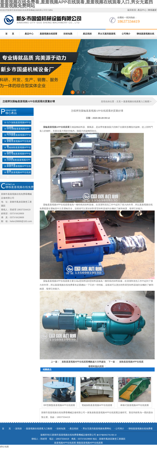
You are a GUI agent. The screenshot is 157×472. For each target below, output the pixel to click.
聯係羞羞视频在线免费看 (145, 35)
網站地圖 (4, 446)
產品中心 (142, 10)
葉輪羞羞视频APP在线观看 (19, 143)
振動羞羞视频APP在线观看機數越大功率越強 (84, 361)
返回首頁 (131, 10)
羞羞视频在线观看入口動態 (48, 35)
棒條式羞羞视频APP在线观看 (19, 168)
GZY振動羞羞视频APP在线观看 (19, 124)
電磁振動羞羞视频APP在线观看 (19, 149)
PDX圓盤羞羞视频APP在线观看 (19, 137)
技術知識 (67, 34)
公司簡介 (126, 34)
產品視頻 (87, 34)
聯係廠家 (152, 10)
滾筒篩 (18, 428)
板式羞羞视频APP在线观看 (19, 174)
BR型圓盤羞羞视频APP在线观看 (18, 131)
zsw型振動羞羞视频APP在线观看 (18, 162)
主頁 (118, 101)
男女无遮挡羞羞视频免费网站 (106, 35)
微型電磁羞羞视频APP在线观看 (19, 156)
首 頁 (9, 34)
